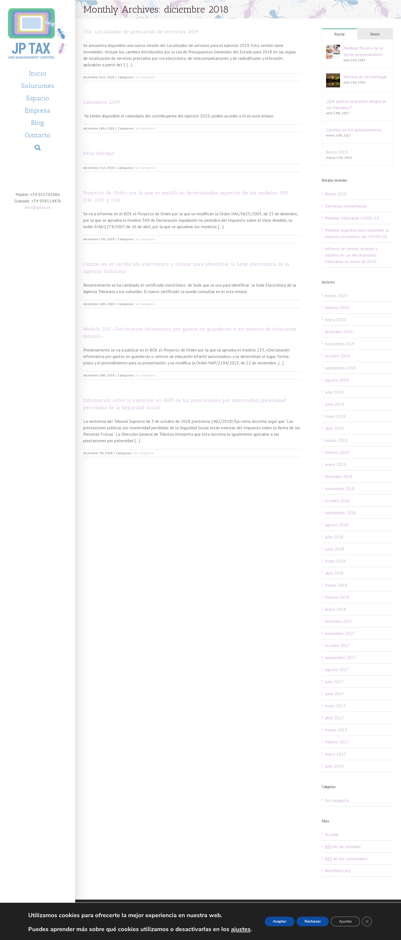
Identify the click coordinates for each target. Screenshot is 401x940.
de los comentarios (346, 858)
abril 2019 (334, 428)
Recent (375, 34)
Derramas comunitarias (346, 206)
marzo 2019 (336, 440)
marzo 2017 (336, 729)
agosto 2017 (337, 669)
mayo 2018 (335, 561)
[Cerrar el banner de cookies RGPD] (367, 921)
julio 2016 (334, 766)
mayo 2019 (335, 416)
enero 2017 (335, 754)
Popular (339, 34)
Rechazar (313, 921)
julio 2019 (334, 392)
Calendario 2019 (101, 102)
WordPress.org (338, 870)
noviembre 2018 (340, 488)
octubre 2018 (337, 500)
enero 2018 (335, 609)
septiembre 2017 (340, 657)
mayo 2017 (335, 705)
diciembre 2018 (339, 476)
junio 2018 (334, 549)
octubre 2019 (337, 355)
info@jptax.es (38, 207)
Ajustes (345, 921)
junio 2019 (334, 404)
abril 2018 (334, 573)
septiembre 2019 (340, 368)
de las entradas (343, 846)
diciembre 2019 (339, 331)
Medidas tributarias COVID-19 (352, 218)
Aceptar (279, 921)
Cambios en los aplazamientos (353, 129)
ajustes (241, 929)
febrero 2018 (337, 597)
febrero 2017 (337, 742)
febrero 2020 (337, 307)
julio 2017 (334, 681)
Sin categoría (145, 77)
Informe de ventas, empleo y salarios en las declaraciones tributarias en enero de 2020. (351, 255)
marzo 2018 (336, 585)
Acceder (332, 834)
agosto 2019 (337, 380)
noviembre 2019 (340, 343)
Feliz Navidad (98, 153)
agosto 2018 (337, 524)
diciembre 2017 (339, 621)
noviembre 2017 (340, 633)
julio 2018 (334, 536)
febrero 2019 (337, 452)
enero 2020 (335, 319)
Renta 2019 (337, 152)
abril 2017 (334, 717)
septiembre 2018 (340, 512)
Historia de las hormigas (365, 76)
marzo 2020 (336, 295)
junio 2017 (334, 693)
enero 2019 (335, 464)
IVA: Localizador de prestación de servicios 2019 (141, 32)
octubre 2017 (337, 645)
